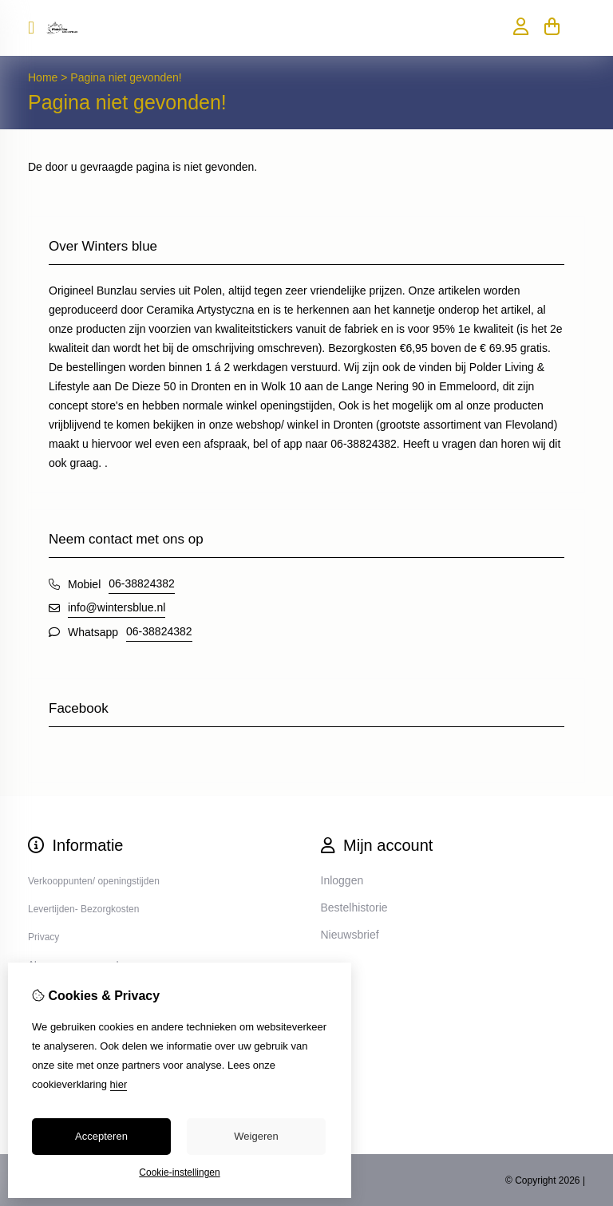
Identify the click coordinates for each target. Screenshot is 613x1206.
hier (119, 1084)
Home (42, 77)
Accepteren (101, 1136)
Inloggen (342, 880)
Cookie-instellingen (179, 1172)
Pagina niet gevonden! (125, 77)
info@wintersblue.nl (116, 607)
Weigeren (256, 1136)
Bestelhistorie (354, 907)
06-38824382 (142, 583)
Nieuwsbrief (350, 934)
